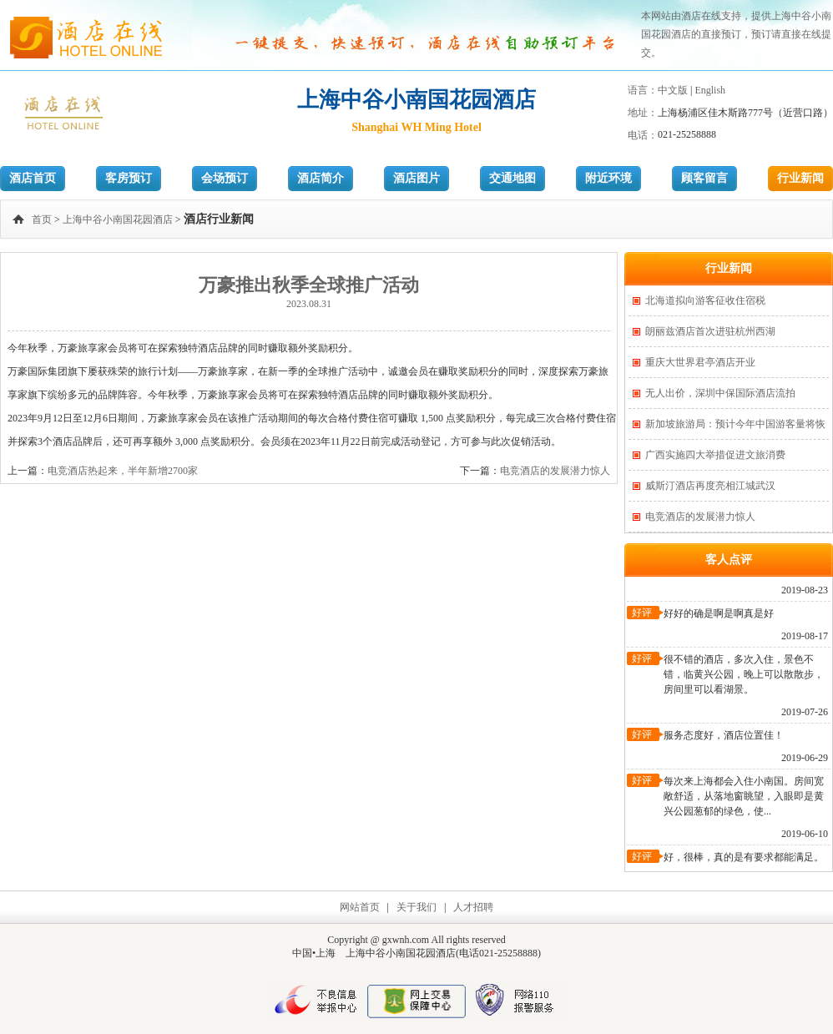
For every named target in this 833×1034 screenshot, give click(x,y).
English (709, 90)
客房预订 (128, 178)
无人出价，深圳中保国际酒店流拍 (720, 393)
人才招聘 (473, 907)
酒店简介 (320, 178)
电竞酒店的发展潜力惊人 (555, 471)
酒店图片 (416, 178)
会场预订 (224, 178)
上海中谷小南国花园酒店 (118, 219)
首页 (42, 219)
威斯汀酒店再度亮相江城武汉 (710, 486)
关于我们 (416, 907)
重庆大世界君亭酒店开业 (700, 362)
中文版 (673, 90)
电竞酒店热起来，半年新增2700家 (123, 471)
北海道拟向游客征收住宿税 (705, 300)
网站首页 (360, 907)
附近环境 (608, 178)
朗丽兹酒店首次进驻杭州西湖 (710, 331)
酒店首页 (32, 178)
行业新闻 (800, 178)
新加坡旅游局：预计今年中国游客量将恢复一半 (735, 428)
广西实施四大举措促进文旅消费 (715, 455)
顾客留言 (704, 178)
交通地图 (512, 178)
